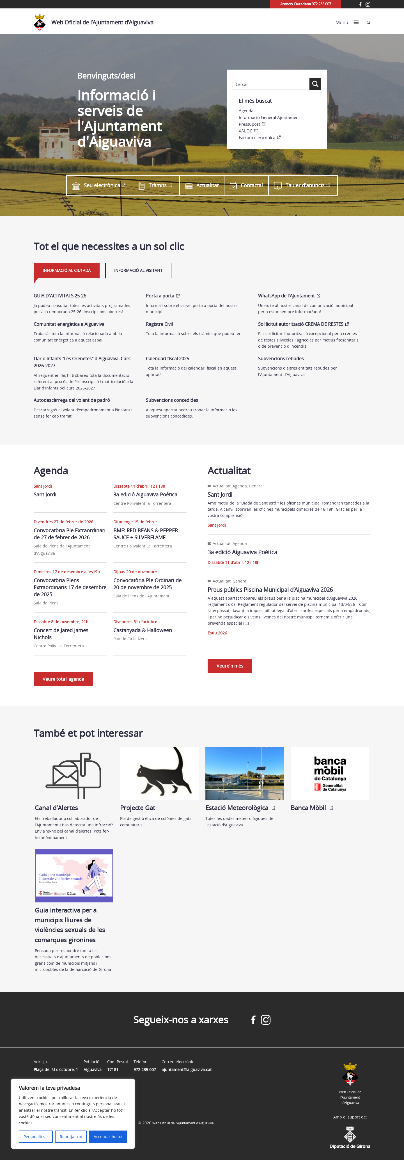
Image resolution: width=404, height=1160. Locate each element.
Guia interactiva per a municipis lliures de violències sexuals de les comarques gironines (74, 896)
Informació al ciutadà (67, 270)
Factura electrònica (257, 137)
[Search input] (271, 84)
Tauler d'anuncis (299, 185)
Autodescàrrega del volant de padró (72, 400)
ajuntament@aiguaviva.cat (187, 1069)
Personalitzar (36, 1136)
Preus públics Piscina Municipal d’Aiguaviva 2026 (270, 589)
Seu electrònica (96, 185)
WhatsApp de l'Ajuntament (286, 296)
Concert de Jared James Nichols (61, 634)
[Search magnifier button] (315, 84)
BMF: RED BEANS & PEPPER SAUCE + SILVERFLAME (145, 534)
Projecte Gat (159, 779)
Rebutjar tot (71, 1136)
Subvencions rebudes (281, 359)
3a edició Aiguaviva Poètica (145, 494)
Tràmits (153, 185)
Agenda (246, 110)
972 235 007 (145, 1069)
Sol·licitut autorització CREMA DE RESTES (300, 324)
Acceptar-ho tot (108, 1136)
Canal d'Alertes (74, 779)
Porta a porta (160, 296)
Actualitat (202, 185)
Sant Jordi (45, 494)
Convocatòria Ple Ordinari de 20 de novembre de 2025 (147, 584)
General (256, 486)
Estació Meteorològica (244, 779)
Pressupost (249, 124)
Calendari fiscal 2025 (167, 359)
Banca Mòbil (330, 779)
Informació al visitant (138, 270)
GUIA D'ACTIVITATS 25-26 (60, 296)
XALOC (245, 131)
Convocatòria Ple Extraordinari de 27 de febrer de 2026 (69, 534)
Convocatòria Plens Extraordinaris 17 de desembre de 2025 (70, 587)
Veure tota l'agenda (63, 679)
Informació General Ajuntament (269, 117)
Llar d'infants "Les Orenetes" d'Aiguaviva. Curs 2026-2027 (82, 362)
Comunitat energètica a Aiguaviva (69, 324)
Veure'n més (230, 666)
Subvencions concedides (172, 400)
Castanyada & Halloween (142, 630)
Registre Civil (159, 324)
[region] (73, 1114)
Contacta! (246, 185)
